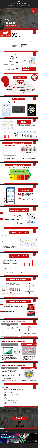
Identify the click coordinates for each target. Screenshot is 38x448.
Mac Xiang (20, 446)
